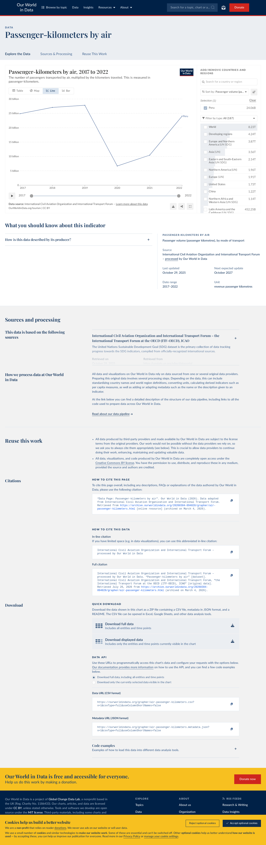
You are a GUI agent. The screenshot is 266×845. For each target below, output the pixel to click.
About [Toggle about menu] (126, 7)
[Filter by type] (228, 118)
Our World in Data (26, 7)
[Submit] (212, 7)
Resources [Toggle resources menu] (106, 7)
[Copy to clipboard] (227, 500)
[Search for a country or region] (228, 82)
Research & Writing (235, 811)
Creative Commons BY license (114, 463)
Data (75, 7)
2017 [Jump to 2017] (22, 195)
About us (185, 811)
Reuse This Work (94, 54)
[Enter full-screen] (190, 206)
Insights (88, 7)
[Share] (181, 206)
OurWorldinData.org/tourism (25, 208)
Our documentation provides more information (123, 672)
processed (171, 258)
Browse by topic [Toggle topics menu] (54, 7)
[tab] (17, 91)
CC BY (46, 208)
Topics (139, 811)
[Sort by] (224, 92)
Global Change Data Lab (64, 806)
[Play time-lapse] (12, 195)
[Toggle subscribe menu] (223, 7)
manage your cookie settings (161, 836)
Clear (252, 100)
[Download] (173, 206)
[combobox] (192, 7)
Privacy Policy (131, 836)
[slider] (31, 195)
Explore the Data (17, 54)
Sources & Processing (56, 54)
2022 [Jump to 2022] (188, 195)
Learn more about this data (132, 204)
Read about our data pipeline (112, 414)
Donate (239, 7)
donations (60, 828)
